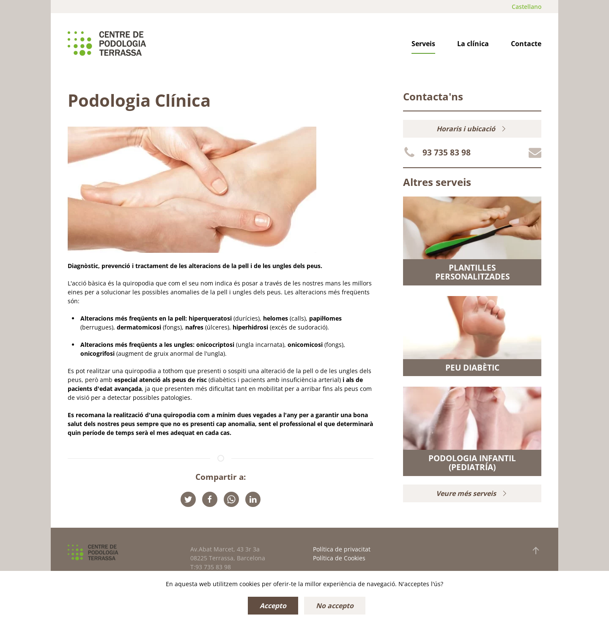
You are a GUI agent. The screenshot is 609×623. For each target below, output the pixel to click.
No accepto (335, 605)
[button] (535, 551)
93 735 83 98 (446, 152)
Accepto (273, 605)
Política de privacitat (341, 549)
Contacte (526, 43)
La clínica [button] (473, 43)
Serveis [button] (423, 43)
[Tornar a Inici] (107, 44)
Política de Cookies (339, 558)
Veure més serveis (472, 493)
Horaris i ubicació (472, 128)
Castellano (526, 7)
